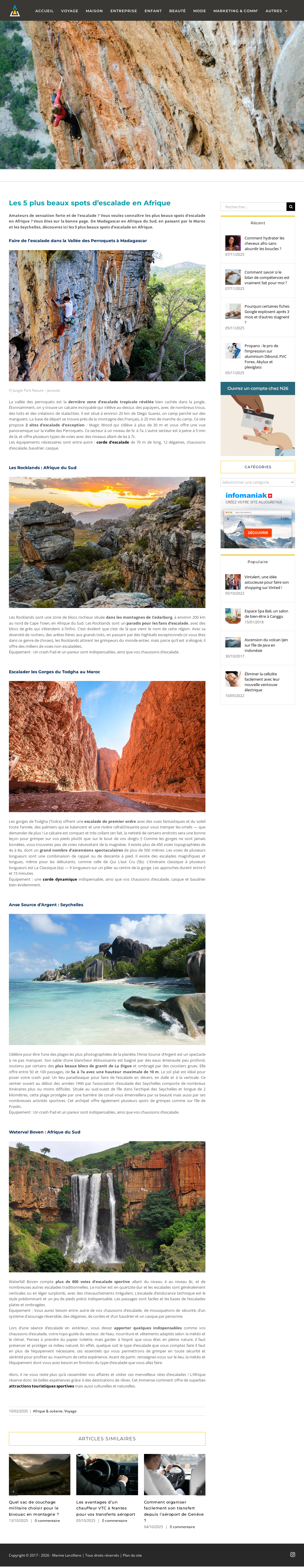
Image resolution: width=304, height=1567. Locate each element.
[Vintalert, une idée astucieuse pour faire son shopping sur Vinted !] (233, 577)
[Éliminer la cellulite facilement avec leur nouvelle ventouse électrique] (233, 674)
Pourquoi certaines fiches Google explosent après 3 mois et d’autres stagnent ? (267, 314)
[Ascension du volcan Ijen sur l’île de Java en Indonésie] (233, 639)
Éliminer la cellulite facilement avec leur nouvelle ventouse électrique (262, 682)
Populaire (258, 561)
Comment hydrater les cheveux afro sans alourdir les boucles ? (264, 243)
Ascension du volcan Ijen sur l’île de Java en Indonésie (266, 645)
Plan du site (132, 1555)
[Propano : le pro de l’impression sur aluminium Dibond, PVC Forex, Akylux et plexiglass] (233, 345)
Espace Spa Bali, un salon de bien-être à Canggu (266, 613)
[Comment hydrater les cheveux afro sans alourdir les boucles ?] (233, 238)
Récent (258, 222)
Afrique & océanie (48, 1411)
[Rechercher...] (253, 206)
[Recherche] (290, 206)
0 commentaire (47, 1520)
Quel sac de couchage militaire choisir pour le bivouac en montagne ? (34, 1508)
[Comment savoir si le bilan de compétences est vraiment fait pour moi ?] (233, 272)
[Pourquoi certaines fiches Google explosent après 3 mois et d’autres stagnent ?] (233, 306)
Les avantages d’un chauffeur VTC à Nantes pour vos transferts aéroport (105, 1508)
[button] (13, 1491)
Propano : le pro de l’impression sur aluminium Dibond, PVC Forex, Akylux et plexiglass (265, 356)
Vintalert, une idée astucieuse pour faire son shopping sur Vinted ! (267, 582)
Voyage (70, 1411)
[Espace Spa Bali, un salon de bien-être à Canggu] (233, 611)
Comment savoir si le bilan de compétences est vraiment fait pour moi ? (267, 277)
